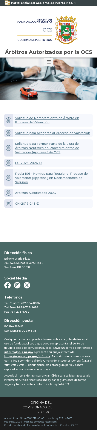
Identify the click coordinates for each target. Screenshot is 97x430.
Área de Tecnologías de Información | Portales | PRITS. (48, 425)
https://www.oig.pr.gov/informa (27, 356)
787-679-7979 (14, 364)
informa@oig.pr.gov (18, 352)
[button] (48, 62)
